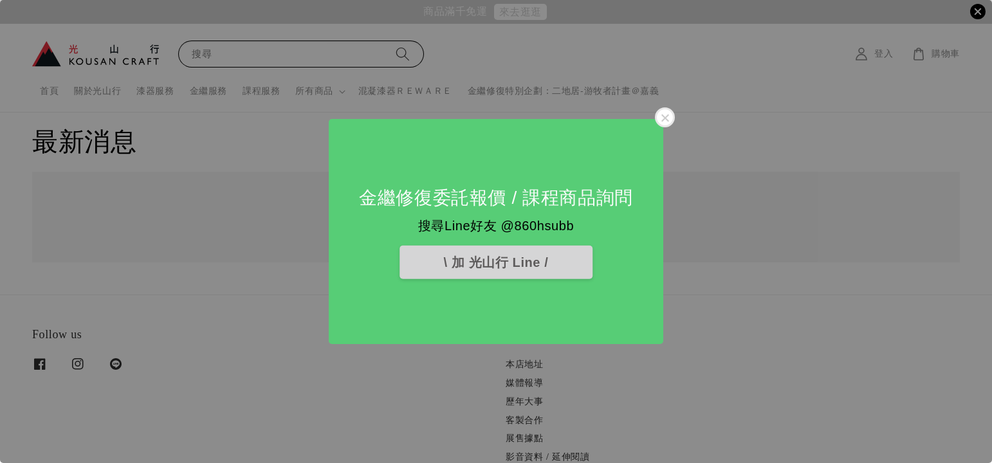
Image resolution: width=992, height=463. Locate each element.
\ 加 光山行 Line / (496, 262)
